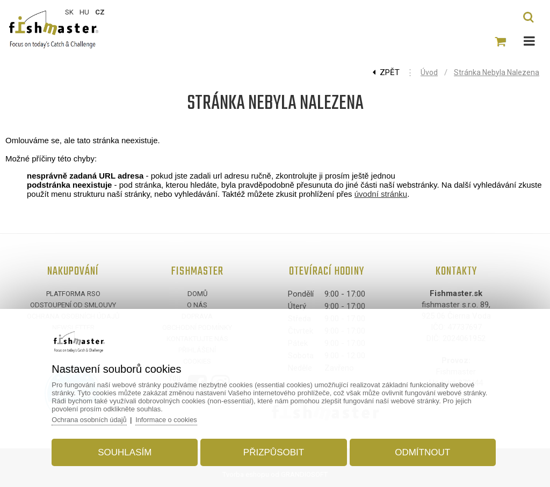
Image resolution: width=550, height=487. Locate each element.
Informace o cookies (171, 419)
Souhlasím (127, 451)
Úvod (429, 72)
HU (84, 12)
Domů (197, 294)
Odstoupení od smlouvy (73, 305)
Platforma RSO (73, 294)
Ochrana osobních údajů (93, 419)
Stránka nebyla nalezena (496, 72)
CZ (100, 12)
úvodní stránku (380, 193)
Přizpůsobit (273, 451)
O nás (197, 305)
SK (69, 12)
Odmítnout (420, 451)
